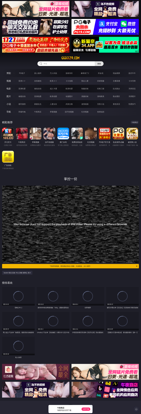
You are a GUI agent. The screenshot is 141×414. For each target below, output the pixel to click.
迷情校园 (84, 104)
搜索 (99, 63)
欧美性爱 (69, 88)
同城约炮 (22, 112)
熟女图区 (116, 96)
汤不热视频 (69, 112)
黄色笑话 (116, 104)
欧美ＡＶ (53, 81)
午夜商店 (37, 112)
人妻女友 (53, 104)
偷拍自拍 (37, 88)
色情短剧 (100, 112)
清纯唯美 (100, 96)
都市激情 (22, 104)
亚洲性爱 (22, 88)
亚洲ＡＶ (22, 81)
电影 (8, 88)
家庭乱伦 (37, 104)
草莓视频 (53, 112)
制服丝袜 (84, 88)
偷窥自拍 (22, 96)
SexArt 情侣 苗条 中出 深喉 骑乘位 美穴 (17, 273)
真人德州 (37, 73)
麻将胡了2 (85, 73)
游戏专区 (69, 73)
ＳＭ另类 (132, 81)
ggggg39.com (70, 58)
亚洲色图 (37, 96)
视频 (8, 80)
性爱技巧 (132, 104)
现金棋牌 (116, 73)
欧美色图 (53, 96)
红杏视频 (84, 112)
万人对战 (53, 73)
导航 (8, 111)
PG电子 (22, 73)
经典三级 (100, 88)
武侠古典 (69, 104)
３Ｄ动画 (69, 81)
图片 (8, 96)
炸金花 (100, 73)
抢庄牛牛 (132, 73)
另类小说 (100, 104)
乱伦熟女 (116, 88)
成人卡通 (53, 88)
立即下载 (86, 409)
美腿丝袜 (84, 96)
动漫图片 (69, 96)
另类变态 (132, 88)
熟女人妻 (84, 81)
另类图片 (132, 96)
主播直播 (116, 81)
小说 (8, 104)
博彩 (8, 73)
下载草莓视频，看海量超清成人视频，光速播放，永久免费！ (94, 266)
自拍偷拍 (37, 81)
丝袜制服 (100, 81)
